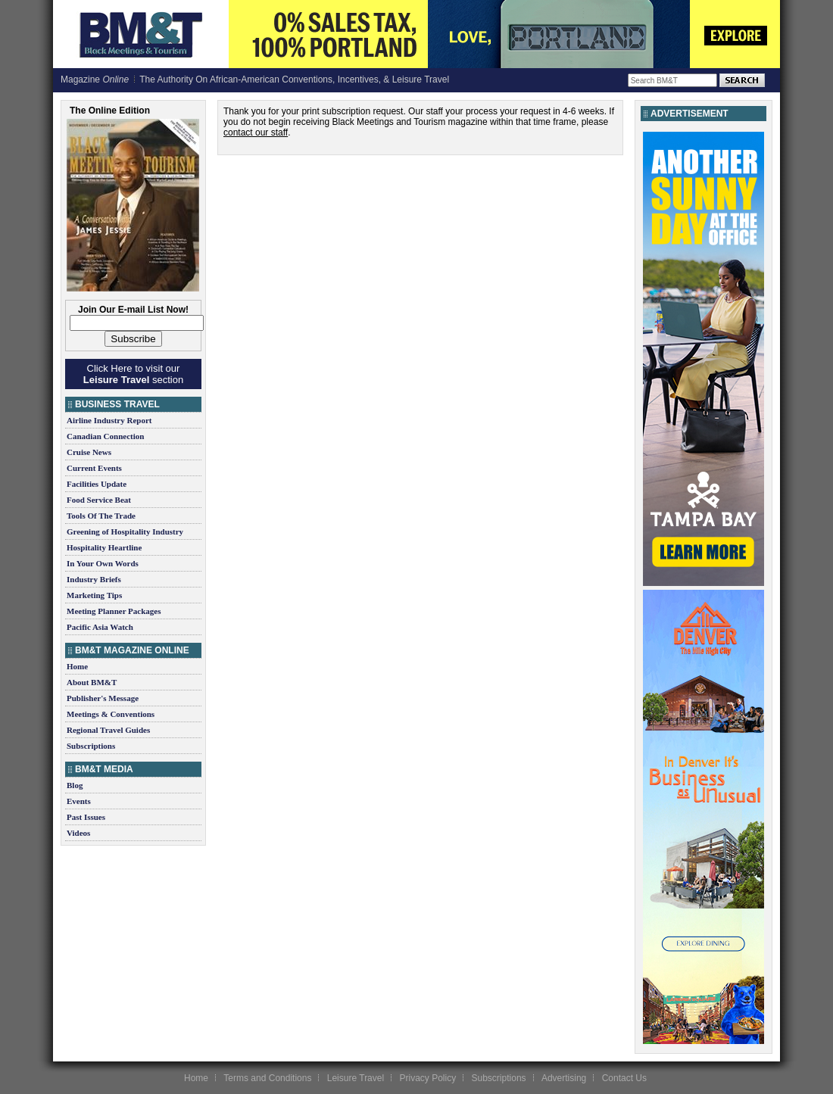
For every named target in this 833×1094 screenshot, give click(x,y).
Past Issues (86, 816)
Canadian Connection (105, 436)
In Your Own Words (103, 563)
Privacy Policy (427, 1078)
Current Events (94, 467)
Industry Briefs (94, 579)
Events (79, 801)
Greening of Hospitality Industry (125, 531)
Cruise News (89, 452)
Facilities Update (96, 483)
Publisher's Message (103, 698)
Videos (78, 832)
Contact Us (624, 1078)
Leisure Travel (355, 1078)
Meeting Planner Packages (114, 611)
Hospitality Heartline (104, 547)
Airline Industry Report (109, 420)
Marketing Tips (94, 595)
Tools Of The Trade (101, 515)
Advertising (563, 1078)
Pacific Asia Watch (100, 626)
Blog (75, 785)
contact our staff (255, 132)
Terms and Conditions (267, 1078)
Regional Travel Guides (108, 729)
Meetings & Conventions (110, 713)
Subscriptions (91, 745)
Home (77, 666)
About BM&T (92, 682)
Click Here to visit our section (133, 374)
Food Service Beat (99, 499)
